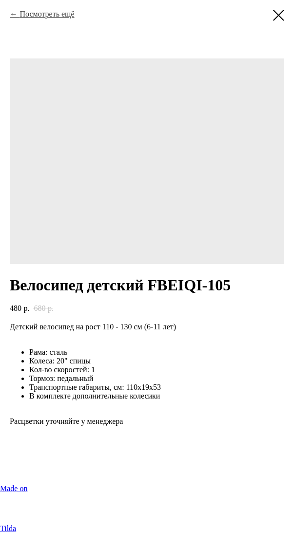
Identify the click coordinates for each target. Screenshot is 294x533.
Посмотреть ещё (47, 14)
